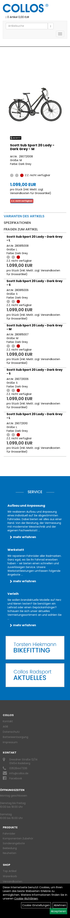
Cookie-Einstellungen (36, 905)
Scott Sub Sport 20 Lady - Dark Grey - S (35, 283)
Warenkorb (10, 876)
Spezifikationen (17, 222)
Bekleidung (10, 848)
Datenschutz (11, 732)
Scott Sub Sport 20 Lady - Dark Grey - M (32, 147)
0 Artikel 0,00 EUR (17, 17)
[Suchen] (51, 26)
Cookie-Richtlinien (26, 898)
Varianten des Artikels (24, 216)
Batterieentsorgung (15, 737)
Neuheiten (9, 853)
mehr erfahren (24, 537)
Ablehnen (60, 905)
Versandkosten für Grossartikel (30, 193)
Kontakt (8, 721)
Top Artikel (9, 871)
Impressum (10, 742)
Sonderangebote (14, 843)
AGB (5, 726)
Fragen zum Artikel (21, 229)
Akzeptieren (58, 911)
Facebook (15, 778)
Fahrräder (9, 833)
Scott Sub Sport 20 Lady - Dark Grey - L (35, 239)
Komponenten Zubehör (18, 838)
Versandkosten (12, 881)
